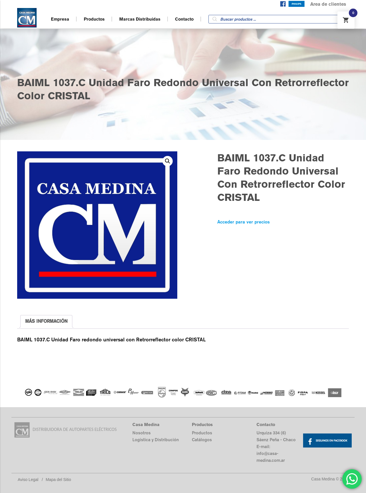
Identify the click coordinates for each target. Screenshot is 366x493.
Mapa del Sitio (58, 479)
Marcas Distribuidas (139, 19)
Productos (94, 19)
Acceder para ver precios (243, 222)
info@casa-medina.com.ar (270, 457)
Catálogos (202, 439)
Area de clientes (328, 4)
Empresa (60, 19)
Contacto (184, 19)
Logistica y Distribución (155, 439)
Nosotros (141, 432)
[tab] (46, 321)
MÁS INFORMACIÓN (46, 321)
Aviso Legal (28, 479)
